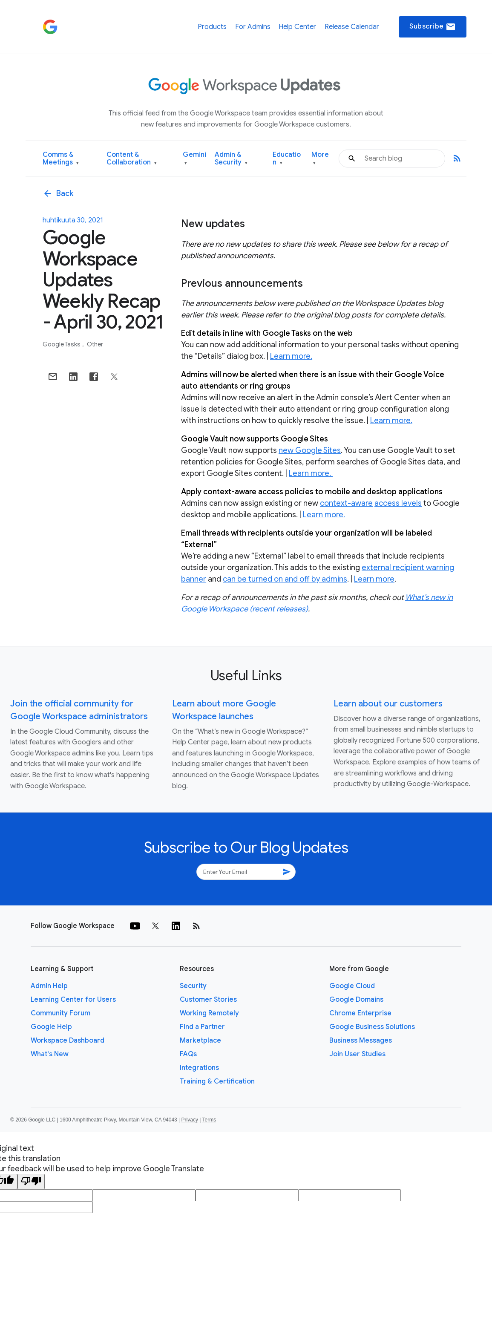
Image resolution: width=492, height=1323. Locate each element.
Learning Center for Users (73, 999)
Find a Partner (202, 1027)
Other (95, 344)
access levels (398, 503)
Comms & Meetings (61, 159)
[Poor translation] (31, 1181)
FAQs (188, 1054)
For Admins (252, 27)
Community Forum (60, 1013)
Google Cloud (352, 986)
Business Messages (360, 1040)
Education (287, 159)
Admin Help (49, 986)
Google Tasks (62, 344)
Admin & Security (231, 159)
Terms (209, 1120)
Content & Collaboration (131, 159)
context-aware (346, 503)
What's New (50, 1054)
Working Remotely (209, 1013)
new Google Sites (310, 450)
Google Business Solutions (372, 1027)
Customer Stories (208, 999)
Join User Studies (357, 1054)
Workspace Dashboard (67, 1040)
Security (193, 986)
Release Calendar (352, 27)
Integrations (199, 1068)
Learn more (374, 579)
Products (212, 27)
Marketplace (200, 1040)
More (320, 159)
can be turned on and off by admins (285, 579)
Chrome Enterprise (360, 1013)
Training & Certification (217, 1081)
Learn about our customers (388, 703)
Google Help (51, 1027)
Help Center (297, 27)
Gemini (194, 159)
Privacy (189, 1120)
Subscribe (432, 27)
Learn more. (291, 356)
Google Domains (356, 999)
